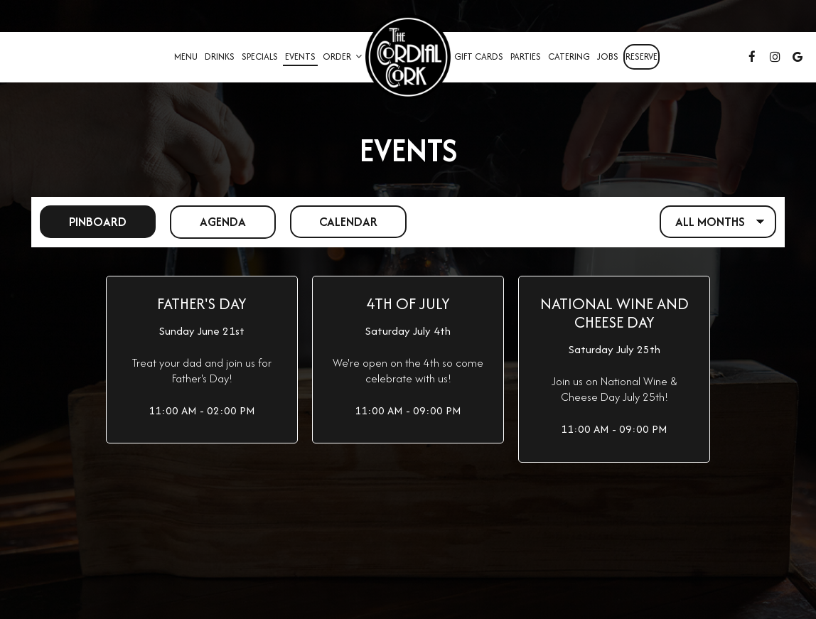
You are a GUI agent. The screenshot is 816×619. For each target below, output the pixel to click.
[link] (408, 56)
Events (300, 56)
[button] (202, 359)
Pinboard (83, 221)
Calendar (335, 221)
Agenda (209, 221)
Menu (186, 56)
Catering (569, 56)
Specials (260, 56)
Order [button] (342, 56)
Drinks (220, 56)
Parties (525, 56)
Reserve (641, 56)
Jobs (607, 56)
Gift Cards (478, 56)
